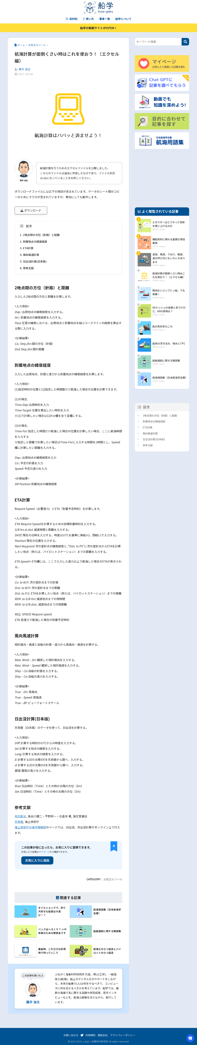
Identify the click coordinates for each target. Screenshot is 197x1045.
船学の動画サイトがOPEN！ (98, 28)
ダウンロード (30, 210)
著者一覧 (104, 19)
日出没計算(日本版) (35, 261)
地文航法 (20, 816)
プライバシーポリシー (122, 1035)
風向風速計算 (31, 255)
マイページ (44, 851)
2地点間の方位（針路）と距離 (41, 235)
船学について (123, 19)
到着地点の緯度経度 (35, 241)
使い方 (88, 19)
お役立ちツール (112, 879)
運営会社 (103, 1035)
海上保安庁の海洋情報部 (30, 827)
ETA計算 (28, 248)
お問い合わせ (70, 1035)
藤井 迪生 (25, 69)
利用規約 (91, 1035)
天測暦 (19, 822)
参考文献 (28, 268)
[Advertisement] (162, 179)
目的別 (71, 19)
